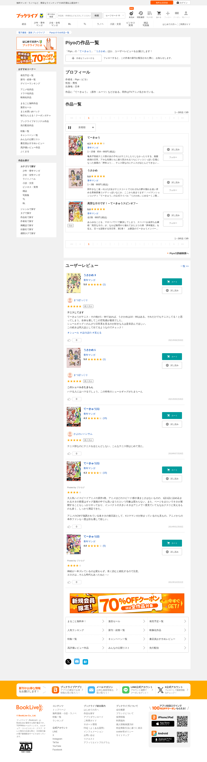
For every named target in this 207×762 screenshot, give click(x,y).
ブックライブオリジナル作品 (34, 121)
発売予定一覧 (27, 75)
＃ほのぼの (86, 332)
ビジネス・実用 (30, 187)
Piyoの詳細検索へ (179, 253)
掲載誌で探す (27, 225)
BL (69, 24)
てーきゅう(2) (91, 536)
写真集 (26, 195)
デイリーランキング (30, 83)
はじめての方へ (170, 24)
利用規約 (120, 720)
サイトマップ (122, 735)
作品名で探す (27, 217)
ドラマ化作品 (27, 93)
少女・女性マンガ (54, 24)
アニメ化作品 (27, 89)
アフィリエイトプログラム (97, 742)
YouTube (57, 746)
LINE (55, 731)
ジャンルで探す (28, 209)
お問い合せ (89, 735)
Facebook (57, 749)
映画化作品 (25, 97)
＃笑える (97, 332)
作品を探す (89, 713)
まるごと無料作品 (29, 103)
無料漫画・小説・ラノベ (64, 713)
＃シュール (73, 332)
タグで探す (25, 213)
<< (71, 118)
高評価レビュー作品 (30, 147)
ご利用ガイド (185, 24)
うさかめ (100, 51)
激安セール (25, 107)
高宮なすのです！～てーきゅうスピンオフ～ (112, 203)
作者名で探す (27, 221)
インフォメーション (93, 731)
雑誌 (25, 191)
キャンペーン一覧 (29, 135)
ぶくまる (24, 151)
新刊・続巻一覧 (28, 79)
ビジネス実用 (130, 24)
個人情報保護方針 (125, 724)
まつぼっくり (81, 300)
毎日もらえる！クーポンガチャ (35, 115)
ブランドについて (125, 713)
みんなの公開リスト (30, 139)
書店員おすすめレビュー (32, 143)
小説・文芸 (115, 24)
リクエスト (89, 739)
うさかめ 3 (90, 275)
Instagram (57, 739)
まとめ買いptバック (30, 111)
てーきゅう (85, 51)
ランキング (58, 720)
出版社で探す (27, 229)
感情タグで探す (28, 233)
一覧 (185, 266)
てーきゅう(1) (91, 408)
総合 (24, 24)
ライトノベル (29, 179)
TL (85, 24)
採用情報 (120, 717)
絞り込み (51, 15)
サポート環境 (90, 724)
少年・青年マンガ (39, 24)
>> (182, 118)
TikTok (56, 742)
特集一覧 (24, 131)
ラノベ (100, 24)
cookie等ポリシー (124, 731)
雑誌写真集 (146, 24)
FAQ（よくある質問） (94, 728)
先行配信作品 (27, 125)
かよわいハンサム (83, 434)
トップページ (59, 710)
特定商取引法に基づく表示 (129, 728)
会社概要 (120, 710)
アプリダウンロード (93, 717)
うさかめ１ (90, 349)
